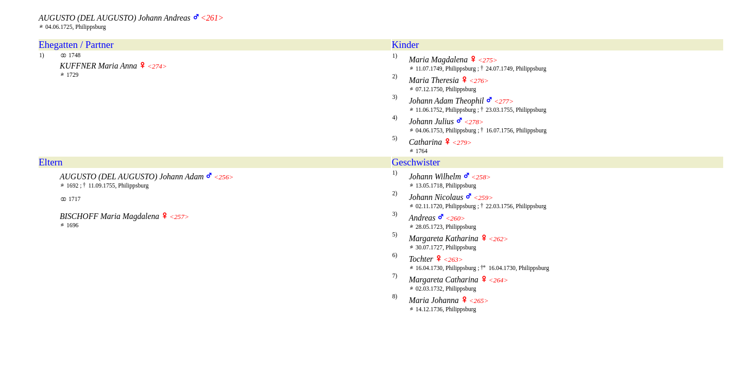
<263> (453, 259)
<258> (481, 177)
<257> (179, 217)
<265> (478, 301)
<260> (455, 218)
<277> (504, 101)
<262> (498, 239)
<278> (474, 122)
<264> (498, 280)
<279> (462, 142)
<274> (157, 66)
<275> (488, 60)
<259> (483, 197)
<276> (479, 81)
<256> (223, 177)
